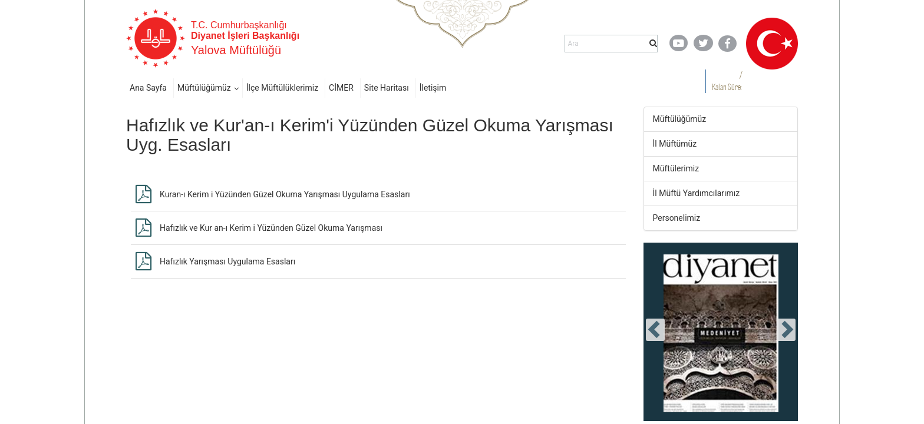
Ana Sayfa (148, 87)
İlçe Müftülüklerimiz (282, 87)
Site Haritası (386, 87)
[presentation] (655, 330)
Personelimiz (677, 218)
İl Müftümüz (675, 143)
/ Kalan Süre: (727, 80)
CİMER (341, 87)
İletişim (433, 87)
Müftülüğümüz (204, 87)
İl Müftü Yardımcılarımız (696, 193)
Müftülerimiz (676, 168)
